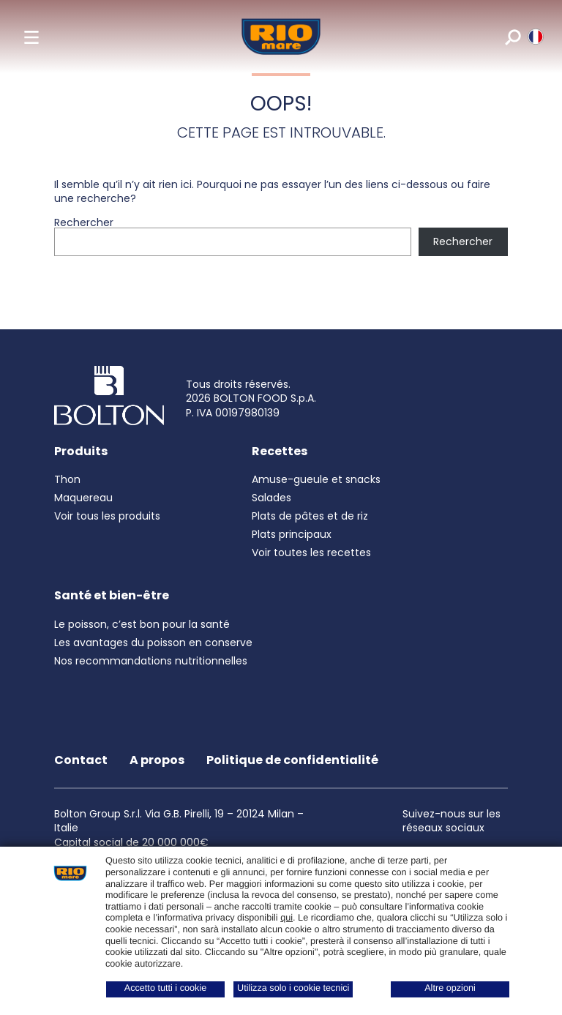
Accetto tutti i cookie (165, 988)
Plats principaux (291, 534)
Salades (271, 497)
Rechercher (83, 222)
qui (286, 918)
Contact (81, 760)
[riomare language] (534, 36)
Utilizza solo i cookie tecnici (293, 988)
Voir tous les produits (107, 516)
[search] (512, 36)
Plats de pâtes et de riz (310, 516)
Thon (67, 479)
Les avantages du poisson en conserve (153, 642)
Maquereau (83, 497)
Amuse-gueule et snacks (316, 479)
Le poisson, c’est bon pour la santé (142, 624)
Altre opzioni (450, 988)
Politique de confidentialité (292, 760)
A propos (157, 760)
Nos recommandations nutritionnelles (150, 660)
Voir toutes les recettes (311, 552)
